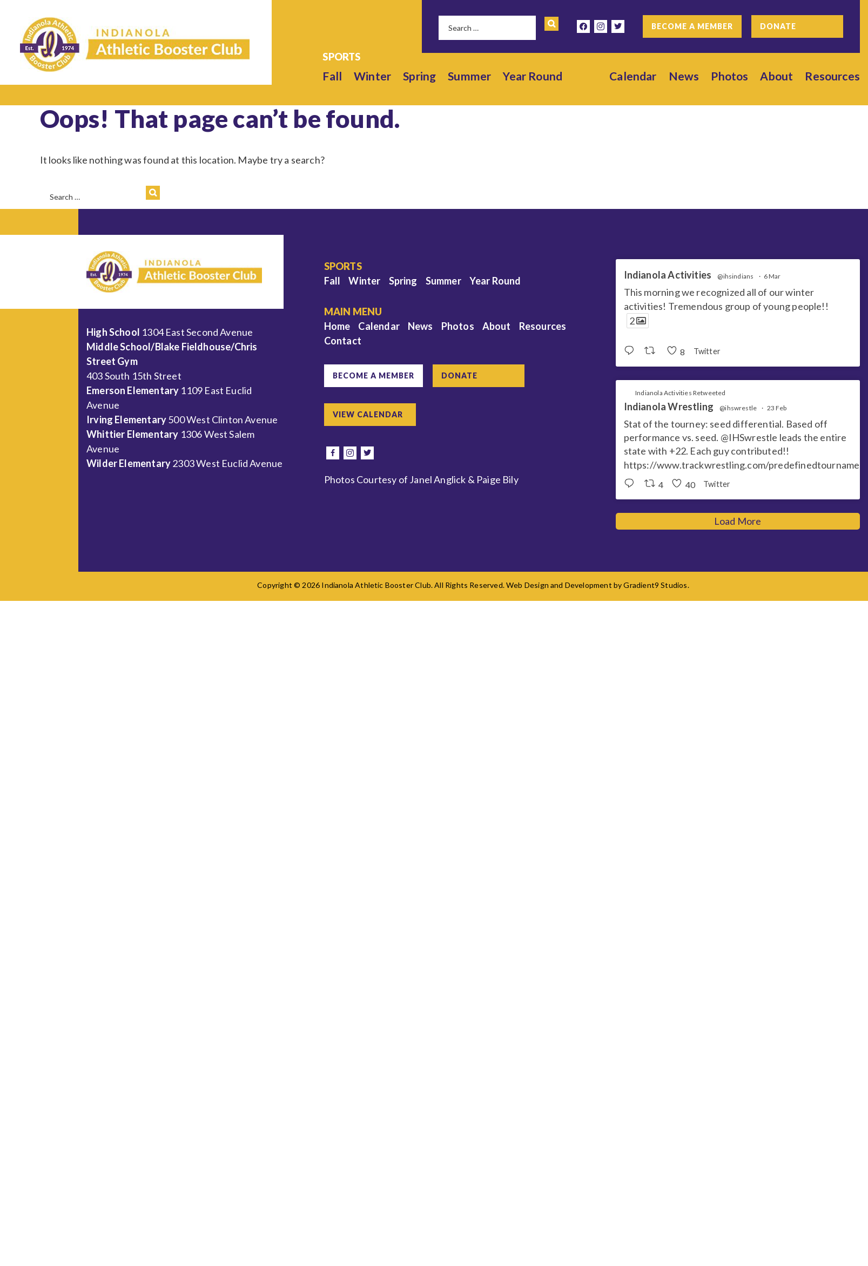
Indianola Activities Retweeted (680, 393)
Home (337, 326)
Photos (729, 76)
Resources (832, 76)
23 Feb (777, 408)
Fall (332, 76)
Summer (469, 76)
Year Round (533, 76)
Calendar (632, 76)
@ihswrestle (738, 408)
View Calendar (368, 414)
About (777, 76)
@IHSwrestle (749, 437)
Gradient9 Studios (655, 585)
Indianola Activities (668, 275)
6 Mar (772, 276)
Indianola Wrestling (669, 406)
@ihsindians (735, 276)
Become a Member (692, 26)
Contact (342, 341)
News (684, 76)
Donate (778, 26)
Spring (419, 76)
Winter (372, 76)
